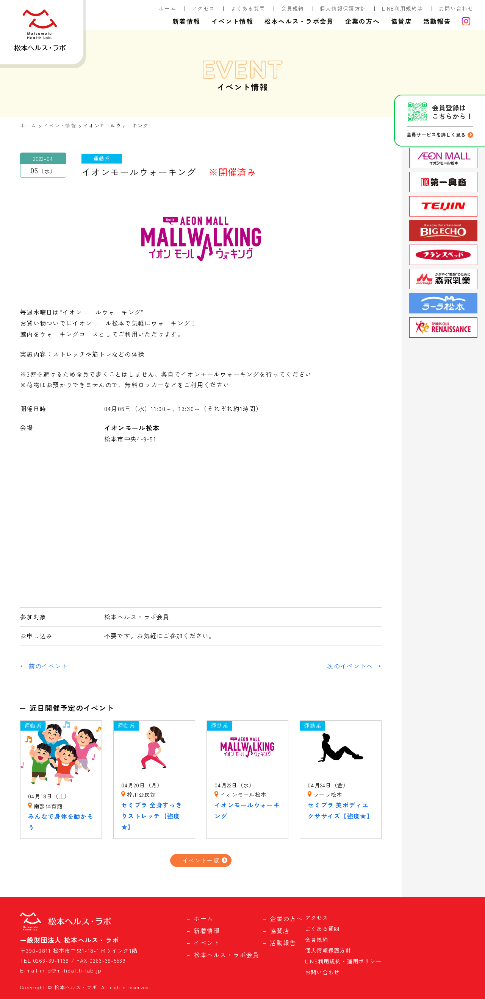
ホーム (167, 8)
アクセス (203, 8)
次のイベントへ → (354, 665)
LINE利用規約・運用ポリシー (343, 961)
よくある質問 (248, 8)
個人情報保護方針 (343, 8)
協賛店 (401, 21)
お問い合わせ (456, 8)
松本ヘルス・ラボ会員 (299, 21)
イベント (207, 942)
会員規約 (292, 8)
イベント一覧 (200, 860)
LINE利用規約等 (403, 8)
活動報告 (437, 21)
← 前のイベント (44, 665)
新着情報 (186, 21)
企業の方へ (362, 21)
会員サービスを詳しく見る (436, 134)
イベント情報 (232, 21)
